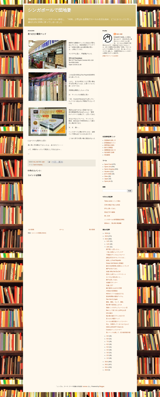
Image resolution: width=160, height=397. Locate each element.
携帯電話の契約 (109, 145)
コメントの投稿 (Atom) (38, 233)
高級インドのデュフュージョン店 (116, 307)
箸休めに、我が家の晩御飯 (112, 223)
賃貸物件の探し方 (110, 140)
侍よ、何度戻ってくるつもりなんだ (117, 324)
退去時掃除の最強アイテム (114, 296)
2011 (106, 367)
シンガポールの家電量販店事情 (114, 219)
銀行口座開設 (108, 147)
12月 (108, 241)
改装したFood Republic (113, 260)
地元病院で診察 (109, 152)
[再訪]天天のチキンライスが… (115, 257)
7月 (107, 341)
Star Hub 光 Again (112, 299)
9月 (107, 336)
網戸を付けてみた (112, 268)
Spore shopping (37, 164)
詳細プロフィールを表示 (110, 56)
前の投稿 (92, 229)
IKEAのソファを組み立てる (115, 294)
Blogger (101, 386)
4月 (107, 350)
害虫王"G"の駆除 (109, 212)
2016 (106, 233)
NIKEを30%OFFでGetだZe (114, 327)
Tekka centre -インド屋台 (112, 201)
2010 (106, 370)
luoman (85, 386)
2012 (106, 364)
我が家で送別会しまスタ (114, 305)
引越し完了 (109, 285)
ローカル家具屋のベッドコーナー (116, 321)
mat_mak (119, 34)
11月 (108, 244)
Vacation (107, 171)
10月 (108, 247)
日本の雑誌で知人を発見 (112, 205)
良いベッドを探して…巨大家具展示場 (118, 332)
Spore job (107, 181)
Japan (106, 179)
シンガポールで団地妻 (49, 10)
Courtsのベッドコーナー (114, 330)
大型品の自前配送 (112, 291)
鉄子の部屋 (107, 174)
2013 (106, 361)
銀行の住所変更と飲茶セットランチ (117, 266)
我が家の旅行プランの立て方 (115, 316)
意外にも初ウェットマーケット (116, 274)
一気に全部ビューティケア (114, 252)
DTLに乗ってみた (110, 208)
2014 (106, 239)
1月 (107, 358)
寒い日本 (107, 216)
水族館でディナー (112, 282)
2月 (107, 355)
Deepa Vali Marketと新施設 (114, 263)
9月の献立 (109, 313)
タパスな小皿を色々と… (114, 277)
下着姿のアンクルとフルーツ (115, 255)
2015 (106, 236)
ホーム (61, 229)
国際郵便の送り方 (110, 150)
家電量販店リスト (110, 143)
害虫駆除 (107, 155)
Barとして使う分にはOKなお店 (116, 310)
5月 (107, 347)
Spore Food (108, 164)
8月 (107, 339)
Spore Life (107, 166)
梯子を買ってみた (112, 280)
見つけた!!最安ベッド (113, 318)
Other (106, 176)
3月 (107, 352)
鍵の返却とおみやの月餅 (114, 288)
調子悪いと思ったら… (113, 249)
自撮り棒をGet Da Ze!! (113, 271)
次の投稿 (31, 229)
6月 (107, 344)
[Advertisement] (112, 96)
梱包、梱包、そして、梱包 (114, 302)
